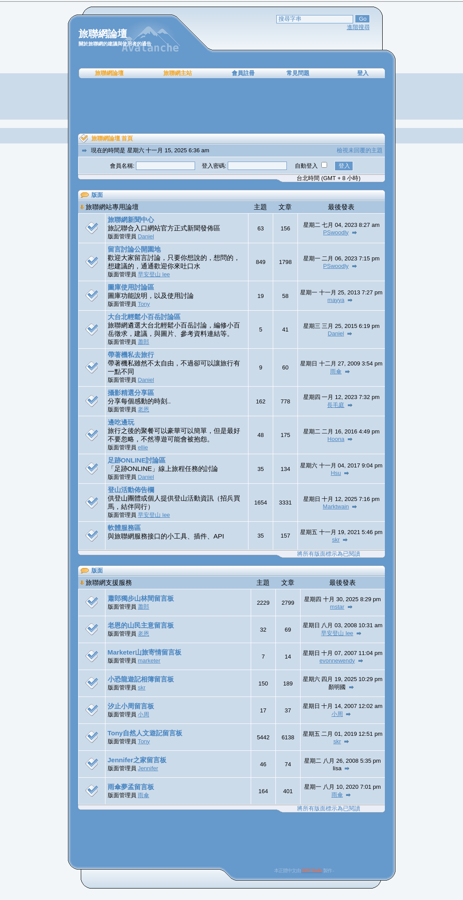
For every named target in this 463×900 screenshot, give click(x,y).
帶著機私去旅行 (131, 354)
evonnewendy (337, 660)
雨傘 (336, 371)
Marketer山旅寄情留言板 (145, 652)
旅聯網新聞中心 (131, 219)
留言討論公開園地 (134, 249)
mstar (337, 606)
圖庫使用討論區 (131, 287)
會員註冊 (243, 73)
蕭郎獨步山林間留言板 (141, 598)
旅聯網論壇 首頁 (112, 138)
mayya (335, 300)
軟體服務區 (124, 527)
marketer (149, 660)
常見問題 (297, 73)
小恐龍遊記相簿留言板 (141, 679)
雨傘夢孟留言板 (131, 787)
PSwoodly (336, 232)
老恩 (143, 409)
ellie (143, 447)
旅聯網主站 (177, 73)
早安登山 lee (154, 274)
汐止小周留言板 (131, 706)
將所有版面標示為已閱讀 (328, 553)
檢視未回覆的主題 (360, 150)
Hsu (336, 473)
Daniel (146, 236)
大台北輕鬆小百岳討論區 (144, 316)
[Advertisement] (231, 106)
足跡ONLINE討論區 (137, 460)
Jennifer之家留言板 (137, 760)
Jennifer (148, 768)
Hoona (335, 439)
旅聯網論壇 (109, 73)
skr (335, 539)
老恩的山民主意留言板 (141, 625)
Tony (144, 304)
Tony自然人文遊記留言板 (145, 733)
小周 (143, 714)
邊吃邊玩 (121, 422)
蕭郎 (143, 342)
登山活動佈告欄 (131, 489)
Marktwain (336, 506)
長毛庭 (335, 405)
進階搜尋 (358, 27)
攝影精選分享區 (131, 392)
